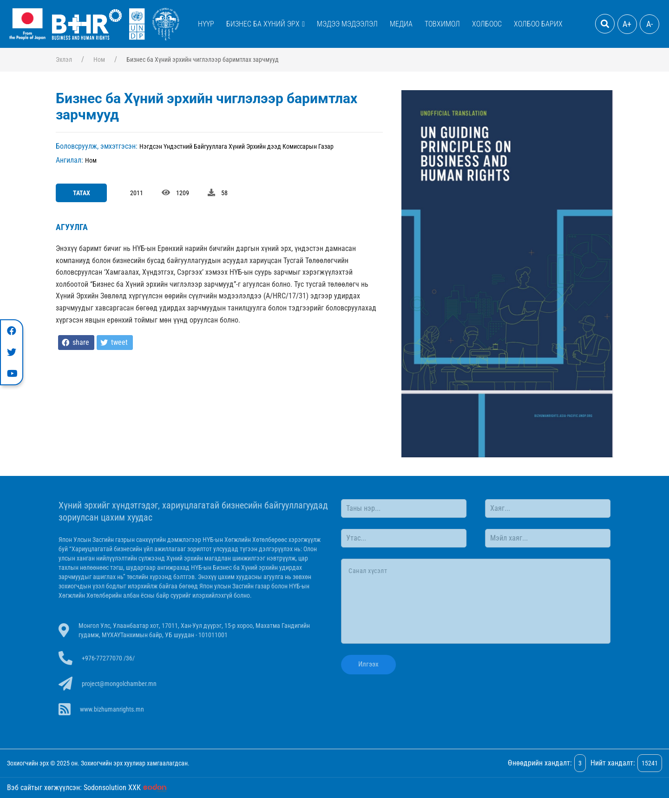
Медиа (401, 24)
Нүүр (206, 24)
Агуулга (72, 227)
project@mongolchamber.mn (121, 683)
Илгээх (366, 664)
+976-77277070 (104, 658)
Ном (99, 59)
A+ (627, 24)
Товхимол (442, 24)
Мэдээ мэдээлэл (347, 24)
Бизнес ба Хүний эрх (263, 24)
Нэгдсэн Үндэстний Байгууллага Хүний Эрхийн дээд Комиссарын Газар (236, 146)
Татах (81, 193)
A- (649, 24)
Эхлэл (64, 59)
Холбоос (487, 24)
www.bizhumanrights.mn (114, 709)
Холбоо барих (538, 24)
